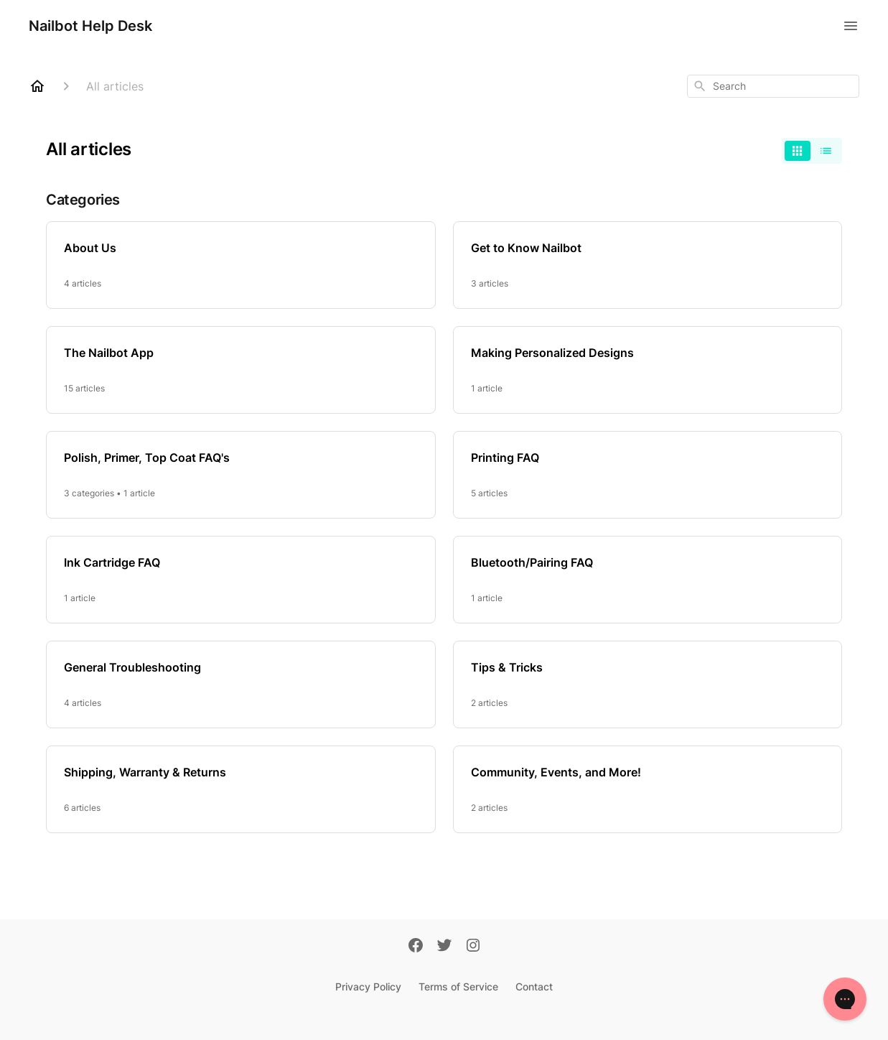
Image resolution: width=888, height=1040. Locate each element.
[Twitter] (444, 947)
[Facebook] (415, 947)
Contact (534, 986)
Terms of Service (458, 986)
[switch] (812, 151)
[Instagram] (473, 947)
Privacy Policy (368, 986)
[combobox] (773, 86)
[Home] (37, 86)
